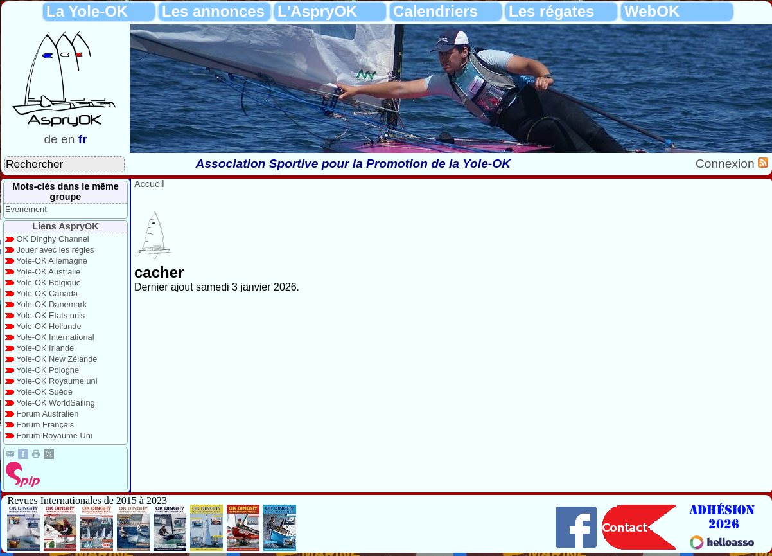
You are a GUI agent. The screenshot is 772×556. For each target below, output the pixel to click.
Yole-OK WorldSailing (55, 403)
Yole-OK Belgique (48, 282)
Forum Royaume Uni (54, 435)
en (68, 139)
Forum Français (46, 424)
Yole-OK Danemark (51, 304)
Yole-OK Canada (47, 293)
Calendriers (435, 11)
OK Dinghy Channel (53, 239)
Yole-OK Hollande (48, 326)
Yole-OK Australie (48, 271)
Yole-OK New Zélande (56, 359)
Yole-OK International (55, 337)
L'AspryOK (317, 11)
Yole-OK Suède (44, 392)
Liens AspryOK (65, 226)
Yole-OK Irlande (45, 348)
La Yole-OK (87, 11)
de (50, 139)
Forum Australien (48, 413)
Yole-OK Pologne (47, 370)
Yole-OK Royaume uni (56, 381)
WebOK (652, 11)
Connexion (727, 163)
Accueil (149, 184)
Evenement (26, 209)
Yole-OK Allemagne (51, 260)
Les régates (551, 11)
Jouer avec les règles (55, 250)
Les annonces (213, 11)
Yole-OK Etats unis (50, 315)
